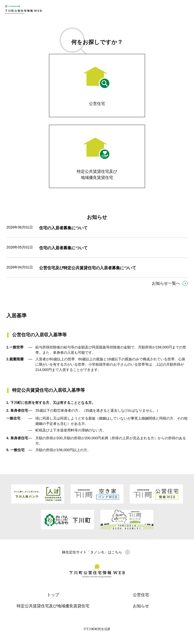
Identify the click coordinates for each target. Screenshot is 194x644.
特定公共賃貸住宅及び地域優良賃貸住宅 (53, 606)
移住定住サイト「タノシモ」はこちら (92, 552)
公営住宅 (141, 595)
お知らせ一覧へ (166, 283)
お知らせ (141, 606)
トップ (53, 595)
